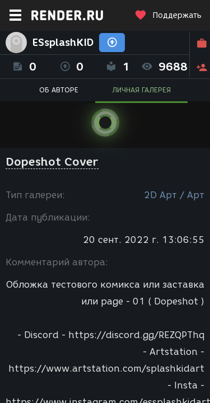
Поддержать (168, 15)
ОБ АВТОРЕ (58, 90)
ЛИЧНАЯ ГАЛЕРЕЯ (141, 90)
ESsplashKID (63, 42)
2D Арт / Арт (174, 195)
